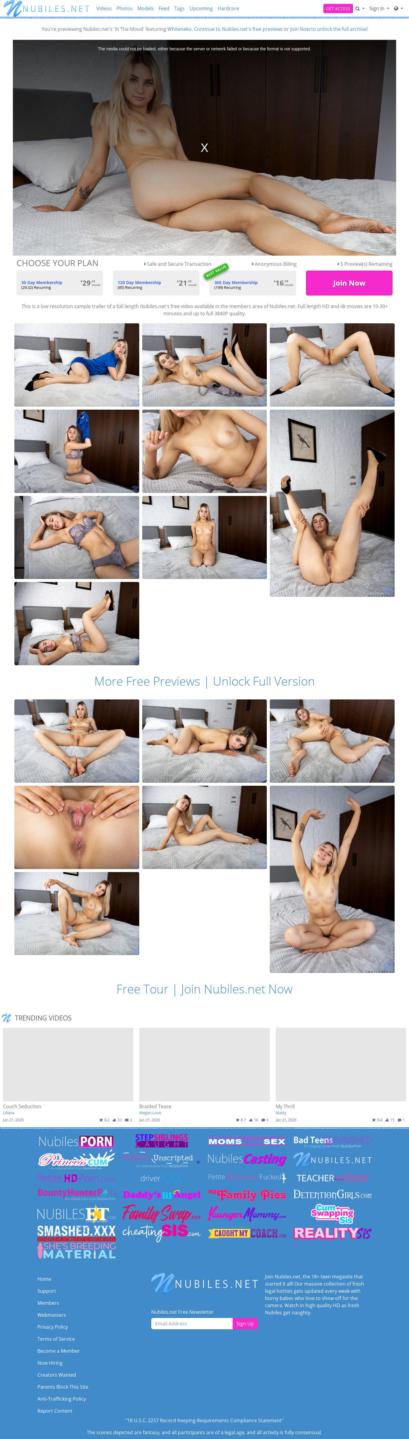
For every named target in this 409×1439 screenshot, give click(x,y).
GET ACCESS (338, 8)
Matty (281, 1112)
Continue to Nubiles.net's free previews (238, 29)
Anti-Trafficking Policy (61, 1399)
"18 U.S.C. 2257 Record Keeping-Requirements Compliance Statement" (204, 1420)
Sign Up (245, 1323)
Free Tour (142, 989)
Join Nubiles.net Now (237, 989)
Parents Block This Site (62, 1387)
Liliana (8, 1112)
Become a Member (58, 1351)
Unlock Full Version (264, 681)
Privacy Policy (52, 1327)
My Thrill (285, 1106)
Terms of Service (56, 1339)
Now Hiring (50, 1363)
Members (48, 1303)
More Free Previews (147, 681)
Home (44, 1279)
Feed (164, 8)
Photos (124, 8)
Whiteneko (179, 29)
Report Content (54, 1411)
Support (46, 1291)
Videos (104, 8)
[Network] (398, 8)
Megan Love (150, 1112)
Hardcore (228, 8)
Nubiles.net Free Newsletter (182, 1312)
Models (145, 8)
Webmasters (51, 1315)
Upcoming (201, 8)
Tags (179, 8)
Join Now (349, 283)
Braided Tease (155, 1106)
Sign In (377, 8)
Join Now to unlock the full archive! (329, 29)
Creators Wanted (56, 1375)
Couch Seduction (22, 1106)
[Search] (360, 8)
